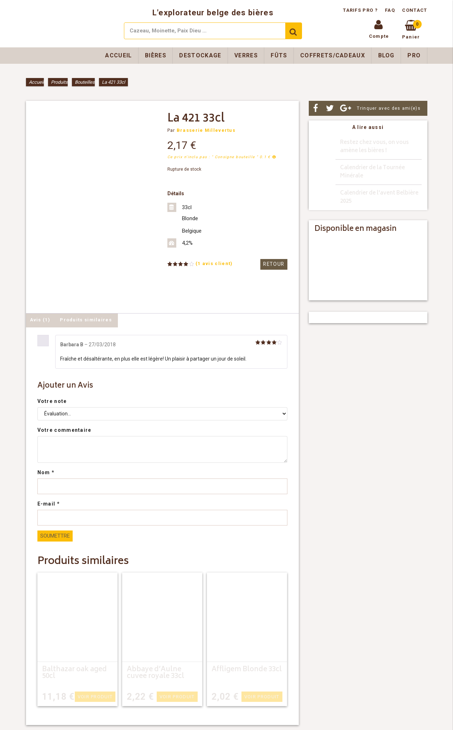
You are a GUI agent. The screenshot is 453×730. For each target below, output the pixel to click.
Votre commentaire (64, 430)
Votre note (52, 401)
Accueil (118, 55)
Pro (414, 55)
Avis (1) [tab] (40, 319)
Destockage (200, 55)
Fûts (279, 55)
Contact (414, 10)
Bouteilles (85, 82)
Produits (59, 82)
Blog (386, 55)
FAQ (390, 10)
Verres (246, 55)
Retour (275, 264)
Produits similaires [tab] (86, 319)
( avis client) (214, 263)
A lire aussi (368, 127)
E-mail (48, 504)
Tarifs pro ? (361, 10)
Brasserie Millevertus (206, 130)
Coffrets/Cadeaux (332, 55)
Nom (46, 472)
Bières (155, 55)
